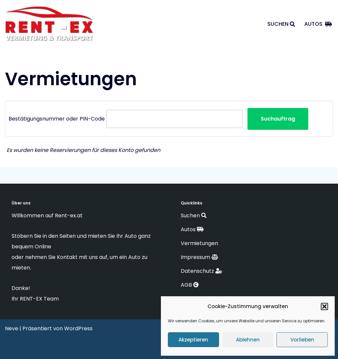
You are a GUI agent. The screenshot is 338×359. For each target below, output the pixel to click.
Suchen (281, 24)
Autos (318, 24)
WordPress (78, 328)
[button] (324, 306)
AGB (190, 285)
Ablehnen (248, 339)
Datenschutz (201, 271)
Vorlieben (302, 339)
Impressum (199, 257)
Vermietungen (200, 243)
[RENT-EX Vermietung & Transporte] (51, 24)
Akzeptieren (193, 339)
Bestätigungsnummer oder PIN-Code (57, 119)
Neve (11, 328)
